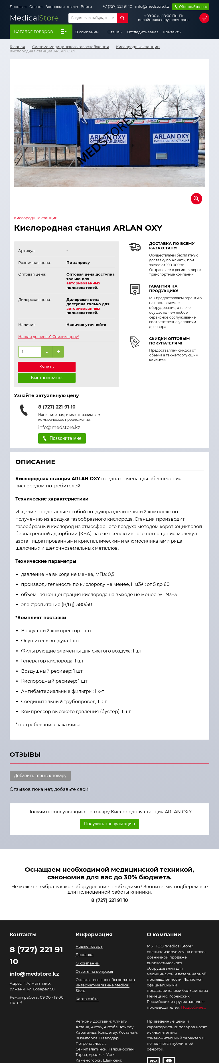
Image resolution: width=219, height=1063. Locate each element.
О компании (87, 31)
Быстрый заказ (92, 366)
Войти (86, 6)
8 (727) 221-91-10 (57, 395)
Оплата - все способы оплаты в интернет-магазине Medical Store (105, 973)
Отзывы (115, 31)
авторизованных (83, 282)
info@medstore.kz (152, 6)
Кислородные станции (36, 217)
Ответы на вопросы (94, 960)
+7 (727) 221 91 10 (117, 6)
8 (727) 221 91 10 (109, 889)
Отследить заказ (143, 31)
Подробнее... (193, 996)
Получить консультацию (109, 812)
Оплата (35, 6)
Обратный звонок (192, 6)
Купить (41, 366)
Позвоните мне (66, 426)
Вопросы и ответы (61, 6)
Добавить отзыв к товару (40, 764)
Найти (122, 17)
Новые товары (89, 935)
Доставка (18, 6)
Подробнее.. (88, 1054)
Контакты (172, 31)
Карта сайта (87, 987)
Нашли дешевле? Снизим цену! (48, 336)
